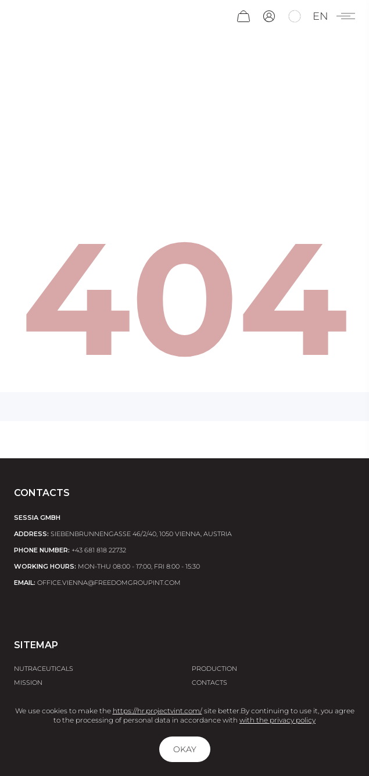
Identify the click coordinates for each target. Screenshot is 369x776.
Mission (28, 682)
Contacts (209, 682)
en (320, 16)
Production (214, 668)
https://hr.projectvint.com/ (157, 710)
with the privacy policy (277, 720)
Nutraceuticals (43, 668)
